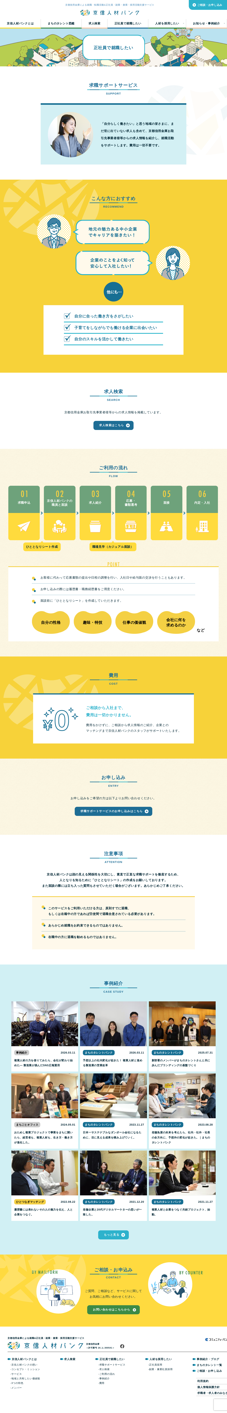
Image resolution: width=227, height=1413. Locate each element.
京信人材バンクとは (20, 25)
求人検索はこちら (111, 429)
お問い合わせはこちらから (111, 1319)
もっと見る (111, 1241)
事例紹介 (104, 1388)
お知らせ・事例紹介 (206, 25)
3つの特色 (17, 1392)
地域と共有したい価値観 (25, 1388)
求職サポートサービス (112, 1374)
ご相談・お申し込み (209, 4)
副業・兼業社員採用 (161, 1378)
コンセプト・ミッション (25, 1378)
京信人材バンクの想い (24, 1374)
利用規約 (202, 1390)
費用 (101, 1392)
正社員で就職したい (127, 25)
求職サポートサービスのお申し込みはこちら (111, 817)
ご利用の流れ (107, 1383)
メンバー (16, 1397)
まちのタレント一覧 (209, 1374)
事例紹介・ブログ (208, 1368)
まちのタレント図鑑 (61, 25)
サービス (16, 1383)
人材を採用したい (167, 25)
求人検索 (94, 25)
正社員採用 (155, 1374)
